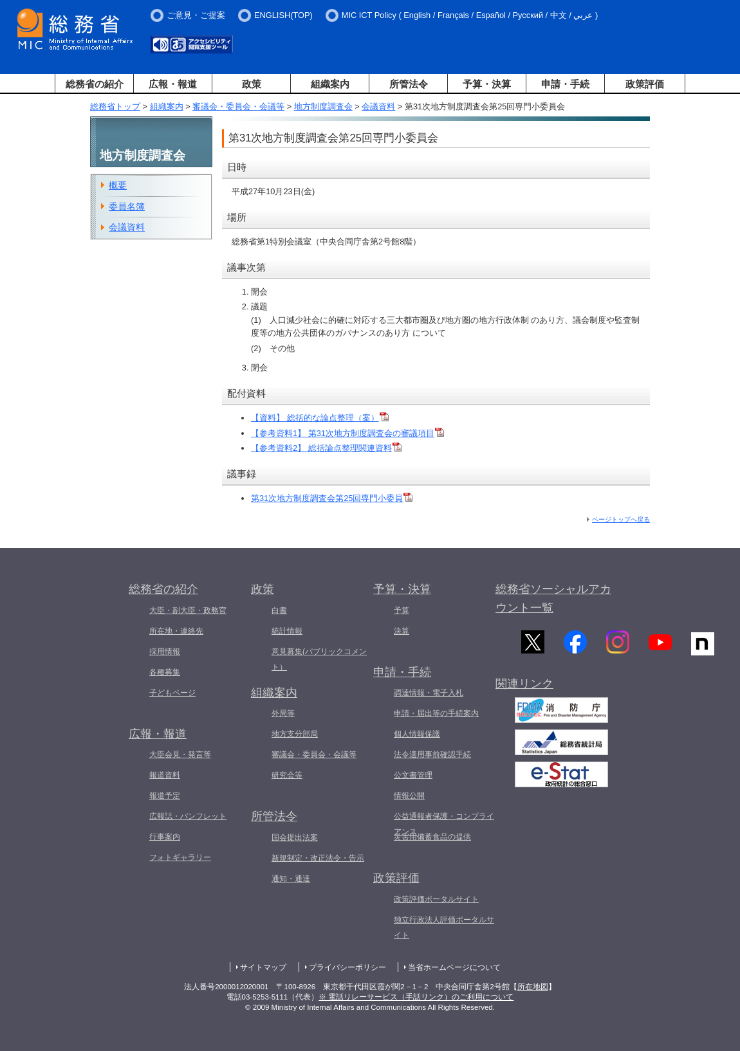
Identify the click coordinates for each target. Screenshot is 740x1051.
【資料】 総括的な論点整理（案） (320, 418)
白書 (279, 610)
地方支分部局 (295, 733)
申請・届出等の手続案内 (436, 713)
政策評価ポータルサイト (436, 899)
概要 (118, 185)
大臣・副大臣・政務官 (188, 610)
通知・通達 (291, 878)
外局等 (283, 713)
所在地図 (532, 987)
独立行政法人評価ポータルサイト (444, 927)
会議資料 (378, 106)
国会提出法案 (295, 837)
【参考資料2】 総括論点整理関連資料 (326, 448)
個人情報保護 (417, 733)
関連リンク (524, 688)
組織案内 (330, 83)
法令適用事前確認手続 (432, 754)
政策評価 (644, 83)
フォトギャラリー (180, 857)
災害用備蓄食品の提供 (432, 836)
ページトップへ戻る (621, 519)
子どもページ (172, 692)
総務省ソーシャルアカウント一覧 (553, 598)
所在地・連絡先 (176, 630)
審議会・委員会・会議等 (238, 106)
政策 (251, 83)
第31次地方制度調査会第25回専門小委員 (331, 498)
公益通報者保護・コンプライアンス (444, 824)
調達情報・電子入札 (428, 692)
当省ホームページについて (454, 967)
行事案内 (164, 836)
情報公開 (409, 795)
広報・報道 (173, 83)
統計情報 (287, 630)
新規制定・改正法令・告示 (318, 858)
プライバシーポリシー (347, 967)
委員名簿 (127, 206)
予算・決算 (487, 83)
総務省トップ (115, 106)
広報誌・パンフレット (188, 816)
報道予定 (164, 795)
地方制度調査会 (323, 106)
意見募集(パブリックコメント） (319, 659)
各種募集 (164, 672)
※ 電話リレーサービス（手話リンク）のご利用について (416, 997)
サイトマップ (263, 967)
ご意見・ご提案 (196, 15)
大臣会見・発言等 (180, 754)
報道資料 (164, 775)
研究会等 (287, 775)
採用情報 (164, 651)
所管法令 (408, 83)
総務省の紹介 (95, 83)
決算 (401, 630)
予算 (401, 610)
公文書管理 (413, 775)
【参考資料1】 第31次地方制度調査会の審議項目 (347, 433)
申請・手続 (565, 83)
